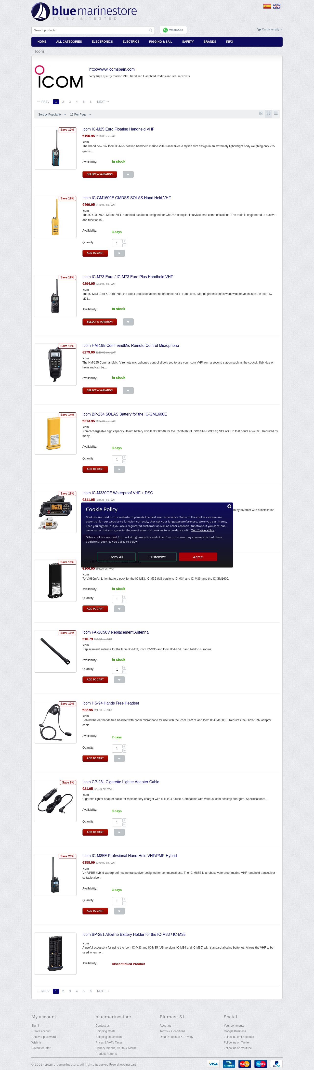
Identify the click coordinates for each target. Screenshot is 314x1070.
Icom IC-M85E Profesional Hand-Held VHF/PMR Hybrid (129, 855)
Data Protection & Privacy (176, 1036)
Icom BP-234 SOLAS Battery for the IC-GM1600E (124, 414)
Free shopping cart (122, 1064)
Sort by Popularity (52, 114)
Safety (188, 41)
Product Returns (106, 1053)
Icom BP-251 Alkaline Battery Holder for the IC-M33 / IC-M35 (133, 934)
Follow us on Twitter (237, 1042)
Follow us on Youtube (238, 1048)
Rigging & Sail (160, 41)
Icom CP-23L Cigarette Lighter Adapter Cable (120, 782)
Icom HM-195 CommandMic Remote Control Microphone (130, 345)
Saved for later (41, 1048)
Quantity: (88, 242)
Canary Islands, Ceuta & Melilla (115, 1048)
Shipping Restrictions (109, 1036)
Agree (198, 557)
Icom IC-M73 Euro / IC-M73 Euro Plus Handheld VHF (127, 276)
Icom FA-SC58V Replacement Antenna (115, 632)
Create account (41, 1031)
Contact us (102, 1025)
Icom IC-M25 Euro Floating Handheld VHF (118, 129)
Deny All (116, 557)
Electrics (131, 41)
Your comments (234, 1025)
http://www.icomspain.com (112, 69)
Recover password (43, 1036)
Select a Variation (100, 174)
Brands (210, 41)
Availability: (89, 161)
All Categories (69, 41)
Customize (157, 557)
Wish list (36, 1042)
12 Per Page (80, 114)
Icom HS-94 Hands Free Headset (110, 703)
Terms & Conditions (172, 1031)
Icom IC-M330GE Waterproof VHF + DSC (117, 492)
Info (229, 41)
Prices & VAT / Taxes (108, 1042)
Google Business (235, 1031)
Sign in (35, 1025)
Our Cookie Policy (202, 530)
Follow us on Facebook (239, 1036)
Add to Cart (95, 252)
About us (165, 1025)
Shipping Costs (105, 1031)
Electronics (102, 41)
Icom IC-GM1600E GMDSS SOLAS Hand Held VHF (126, 198)
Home (42, 41)
